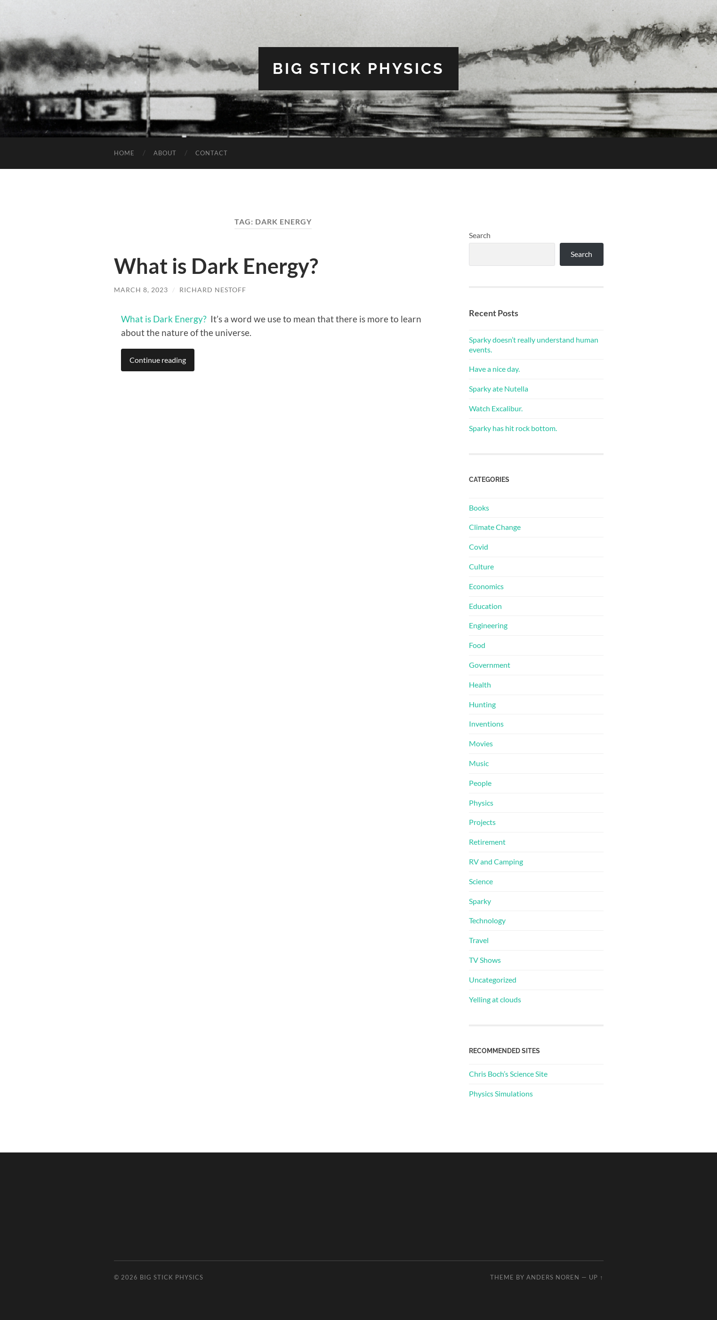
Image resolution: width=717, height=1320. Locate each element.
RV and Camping (496, 861)
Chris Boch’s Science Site (508, 1073)
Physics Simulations (501, 1093)
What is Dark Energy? (216, 266)
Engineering (488, 625)
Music (479, 763)
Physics (481, 802)
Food (477, 644)
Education (485, 605)
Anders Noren (553, 1277)
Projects (482, 821)
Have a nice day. (494, 368)
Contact (211, 153)
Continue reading (157, 359)
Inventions (486, 723)
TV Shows (485, 959)
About (165, 153)
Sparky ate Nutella (498, 388)
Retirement (487, 841)
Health (480, 684)
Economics (486, 586)
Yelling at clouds (495, 999)
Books (479, 507)
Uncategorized (492, 979)
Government (489, 664)
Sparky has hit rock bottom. (513, 428)
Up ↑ (596, 1277)
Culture (481, 566)
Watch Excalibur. (496, 408)
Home (124, 153)
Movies (481, 743)
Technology (487, 920)
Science (481, 881)
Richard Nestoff (212, 290)
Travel (479, 940)
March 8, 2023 (141, 290)
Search (480, 235)
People (480, 782)
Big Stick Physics (358, 68)
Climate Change (495, 526)
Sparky (480, 900)
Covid (478, 546)
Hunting (482, 704)
